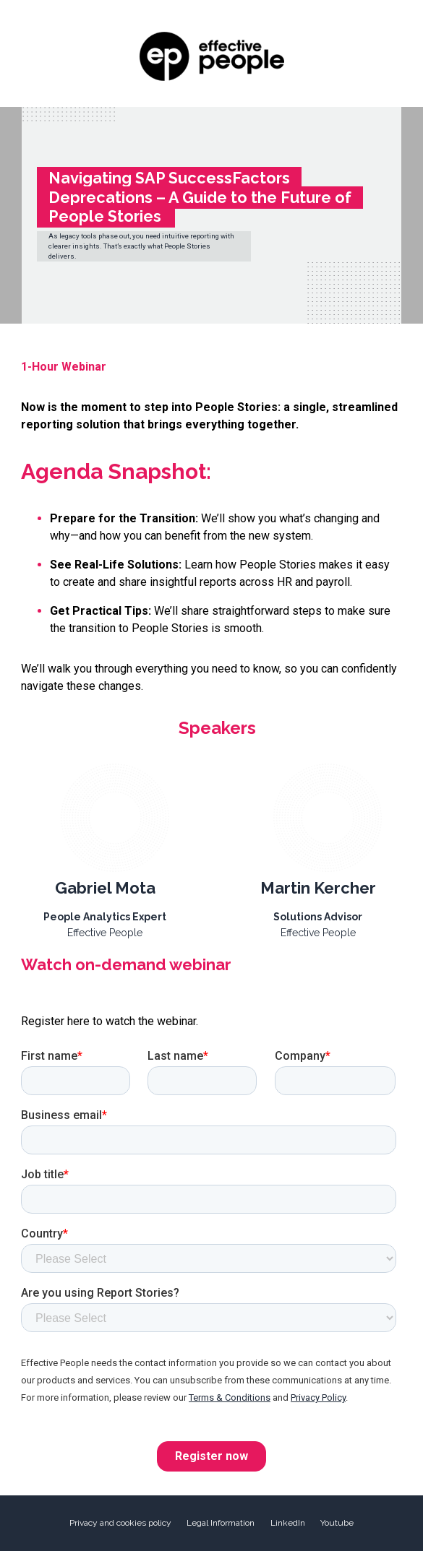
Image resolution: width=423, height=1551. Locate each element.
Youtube (337, 1523)
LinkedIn (287, 1523)
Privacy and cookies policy (120, 1523)
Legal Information (221, 1523)
